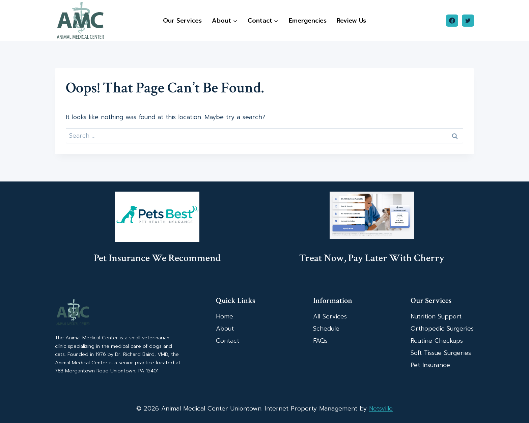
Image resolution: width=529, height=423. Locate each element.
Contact (227, 340)
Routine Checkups (437, 340)
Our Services (182, 20)
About (225, 328)
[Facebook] (452, 21)
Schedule (326, 328)
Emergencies (308, 20)
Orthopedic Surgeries (442, 328)
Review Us (351, 20)
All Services (330, 316)
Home (224, 316)
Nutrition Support (436, 316)
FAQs (320, 340)
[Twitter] (468, 21)
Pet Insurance (430, 365)
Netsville (381, 408)
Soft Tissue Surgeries (441, 353)
